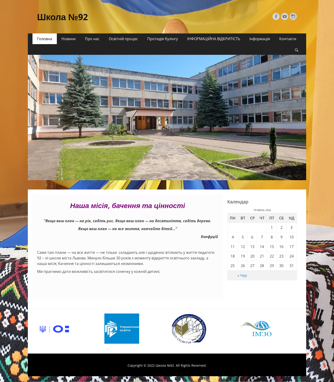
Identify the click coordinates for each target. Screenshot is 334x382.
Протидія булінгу (162, 38)
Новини (68, 38)
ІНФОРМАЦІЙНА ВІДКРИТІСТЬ (213, 38)
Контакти (287, 38)
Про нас (92, 38)
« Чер (242, 275)
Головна (44, 38)
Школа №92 (62, 17)
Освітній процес (123, 38)
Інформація (259, 38)
